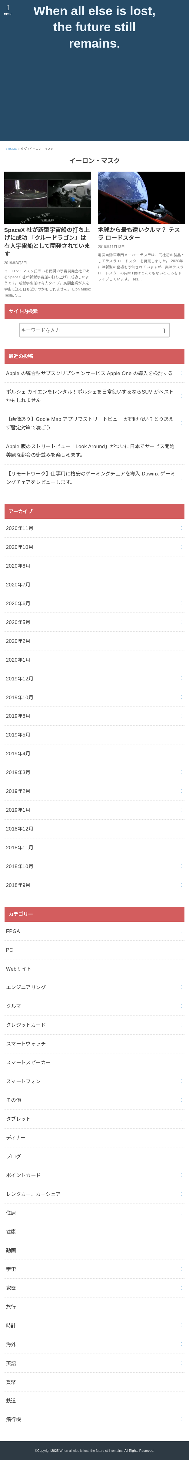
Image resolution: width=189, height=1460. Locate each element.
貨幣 (11, 1382)
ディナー (16, 1137)
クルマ (13, 1006)
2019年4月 (18, 754)
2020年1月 (18, 660)
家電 (11, 1288)
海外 (11, 1344)
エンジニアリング (26, 987)
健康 (11, 1231)
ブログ (13, 1156)
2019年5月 (18, 735)
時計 (11, 1325)
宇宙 (11, 1269)
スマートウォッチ (26, 1043)
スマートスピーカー (28, 1062)
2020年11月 (19, 528)
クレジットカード (26, 1025)
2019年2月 (18, 791)
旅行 (11, 1307)
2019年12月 (19, 678)
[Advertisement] (94, 98)
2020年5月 (18, 622)
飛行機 (13, 1419)
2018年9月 (18, 885)
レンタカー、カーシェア (33, 1194)
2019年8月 (18, 716)
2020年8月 (18, 566)
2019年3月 (18, 772)
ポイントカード (23, 1175)
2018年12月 (19, 828)
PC (9, 950)
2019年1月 (18, 810)
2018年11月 (19, 847)
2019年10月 (19, 697)
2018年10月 (19, 866)
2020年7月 (18, 584)
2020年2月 (18, 641)
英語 (11, 1363)
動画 (11, 1250)
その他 (13, 1100)
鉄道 (11, 1401)
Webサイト (18, 969)
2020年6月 (18, 603)
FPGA (13, 931)
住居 (11, 1213)
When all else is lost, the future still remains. (95, 27)
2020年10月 (19, 547)
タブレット (18, 1119)
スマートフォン (23, 1081)
